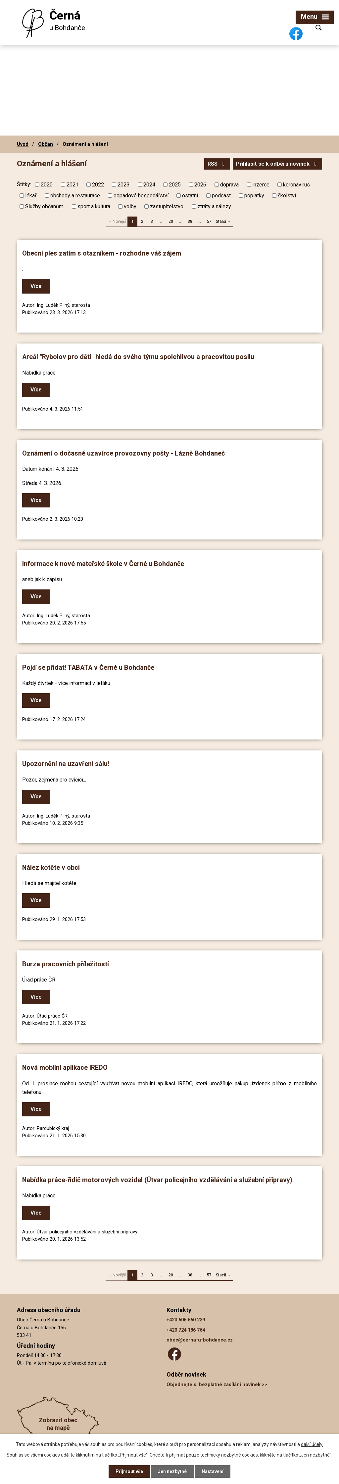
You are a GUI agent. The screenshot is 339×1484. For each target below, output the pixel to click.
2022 (98, 184)
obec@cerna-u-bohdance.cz (200, 1340)
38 (190, 221)
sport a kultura (93, 206)
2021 (72, 184)
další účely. (312, 1444)
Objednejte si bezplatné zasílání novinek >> (217, 1384)
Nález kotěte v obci (51, 867)
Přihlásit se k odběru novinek (277, 164)
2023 (123, 184)
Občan (45, 144)
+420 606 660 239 (186, 1320)
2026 (200, 184)
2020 (47, 184)
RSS (217, 164)
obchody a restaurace (75, 195)
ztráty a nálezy (214, 206)
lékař (30, 195)
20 (171, 221)
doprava (229, 184)
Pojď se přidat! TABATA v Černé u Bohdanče (88, 667)
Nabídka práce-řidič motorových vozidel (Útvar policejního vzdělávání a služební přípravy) (157, 1180)
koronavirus (296, 184)
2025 (175, 184)
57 (209, 221)
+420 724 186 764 (186, 1330)
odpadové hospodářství (141, 195)
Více (36, 286)
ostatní (190, 195)
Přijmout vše (129, 1471)
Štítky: (24, 184)
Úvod (22, 144)
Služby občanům (44, 206)
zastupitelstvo (166, 206)
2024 (149, 184)
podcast (221, 195)
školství (287, 195)
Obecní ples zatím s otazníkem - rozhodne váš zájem (101, 253)
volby (130, 206)
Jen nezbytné (172, 1471)
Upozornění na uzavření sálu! (65, 764)
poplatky (254, 195)
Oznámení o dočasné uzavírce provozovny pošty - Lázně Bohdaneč (123, 453)
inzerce (260, 184)
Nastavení (212, 1471)
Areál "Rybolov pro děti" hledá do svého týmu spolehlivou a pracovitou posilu (138, 357)
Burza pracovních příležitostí (65, 964)
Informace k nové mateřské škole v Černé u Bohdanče (103, 564)
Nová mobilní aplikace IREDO (65, 1067)
